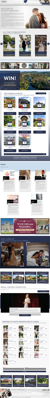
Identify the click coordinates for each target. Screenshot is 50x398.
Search (40, 4)
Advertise (33, 4)
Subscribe (15, 4)
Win (30, 4)
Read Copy (19, 4)
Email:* (4, 367)
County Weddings (18, 390)
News (23, 4)
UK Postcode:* (27, 367)
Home (1, 4)
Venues (5, 4)
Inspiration (26, 4)
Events (12, 4)
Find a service (8, 4)
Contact (36, 4)
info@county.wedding (23, 391)
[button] (1, 44)
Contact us (46, 395)
